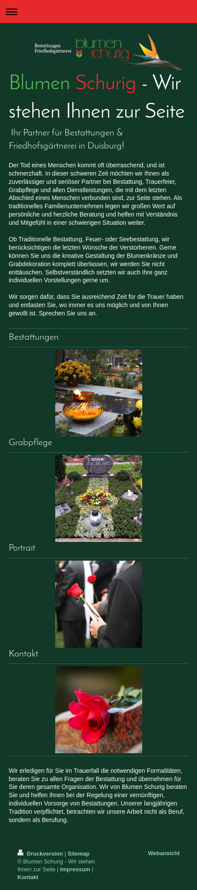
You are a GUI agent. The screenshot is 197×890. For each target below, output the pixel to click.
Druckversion (40, 853)
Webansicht (164, 853)
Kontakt (27, 877)
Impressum (75, 869)
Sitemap (78, 853)
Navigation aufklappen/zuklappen (98, 11)
